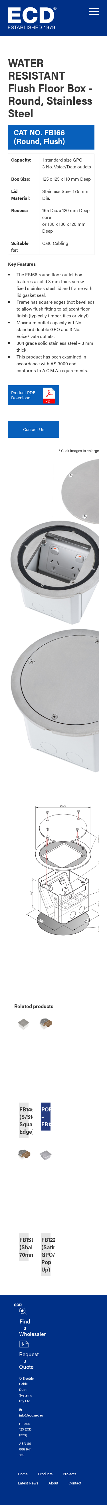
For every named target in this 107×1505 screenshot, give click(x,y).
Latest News (28, 1483)
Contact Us (33, 429)
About (53, 1483)
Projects (69, 1473)
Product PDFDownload (23, 394)
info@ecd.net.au (31, 1415)
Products (45, 1473)
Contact (74, 1483)
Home (23, 1473)
